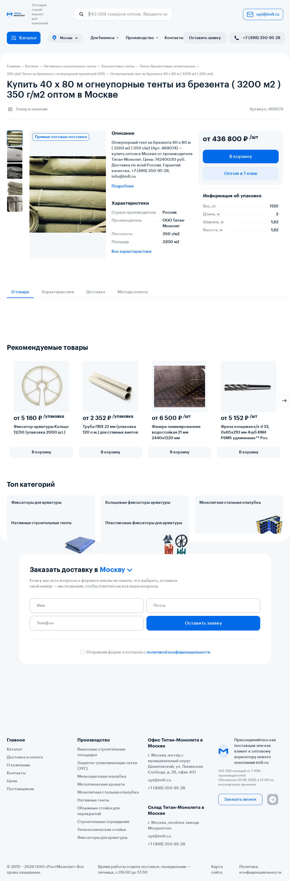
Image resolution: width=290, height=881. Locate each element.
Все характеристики (131, 252)
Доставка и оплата (25, 757)
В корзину (240, 156)
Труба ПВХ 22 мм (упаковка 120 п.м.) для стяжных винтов (110, 429)
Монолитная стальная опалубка (230, 503)
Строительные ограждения (103, 822)
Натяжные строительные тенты (41, 548)
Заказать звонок (240, 799)
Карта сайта (217, 869)
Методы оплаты (133, 292)
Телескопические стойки (101, 830)
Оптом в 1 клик (240, 173)
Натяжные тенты (93, 800)
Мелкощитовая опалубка (101, 777)
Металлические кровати (101, 784)
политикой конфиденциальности (178, 702)
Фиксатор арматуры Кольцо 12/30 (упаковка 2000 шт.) (41, 429)
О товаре (20, 292)
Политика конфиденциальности (260, 869)
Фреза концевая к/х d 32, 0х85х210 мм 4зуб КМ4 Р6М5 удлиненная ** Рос (245, 432)
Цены (12, 781)
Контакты (174, 38)
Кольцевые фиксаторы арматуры (137, 503)
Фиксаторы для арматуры (36, 503)
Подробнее (123, 186)
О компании (18, 765)
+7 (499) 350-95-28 (256, 38)
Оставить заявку (205, 38)
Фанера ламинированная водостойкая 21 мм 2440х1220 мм (176, 432)
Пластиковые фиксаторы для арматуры (143, 548)
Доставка (95, 292)
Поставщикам (20, 789)
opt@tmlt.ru (263, 14)
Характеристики (58, 292)
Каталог (23, 38)
